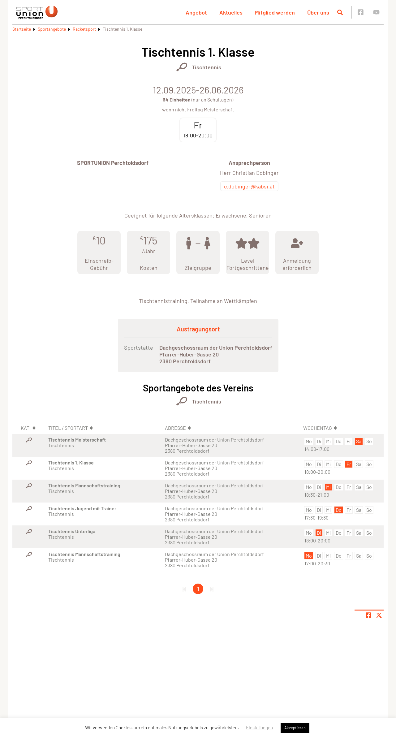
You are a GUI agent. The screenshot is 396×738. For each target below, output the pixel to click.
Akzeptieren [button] (295, 727)
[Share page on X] (379, 615)
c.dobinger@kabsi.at (249, 186)
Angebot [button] (196, 12)
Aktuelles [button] (231, 12)
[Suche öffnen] (340, 12)
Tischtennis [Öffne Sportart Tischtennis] (206, 67)
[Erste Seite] (184, 589)
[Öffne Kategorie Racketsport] (181, 67)
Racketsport (84, 29)
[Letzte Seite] (211, 589)
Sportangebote (52, 29)
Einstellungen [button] (259, 727)
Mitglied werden (275, 12)
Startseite (21, 29)
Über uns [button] (318, 12)
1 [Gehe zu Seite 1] (198, 589)
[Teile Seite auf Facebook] (368, 615)
